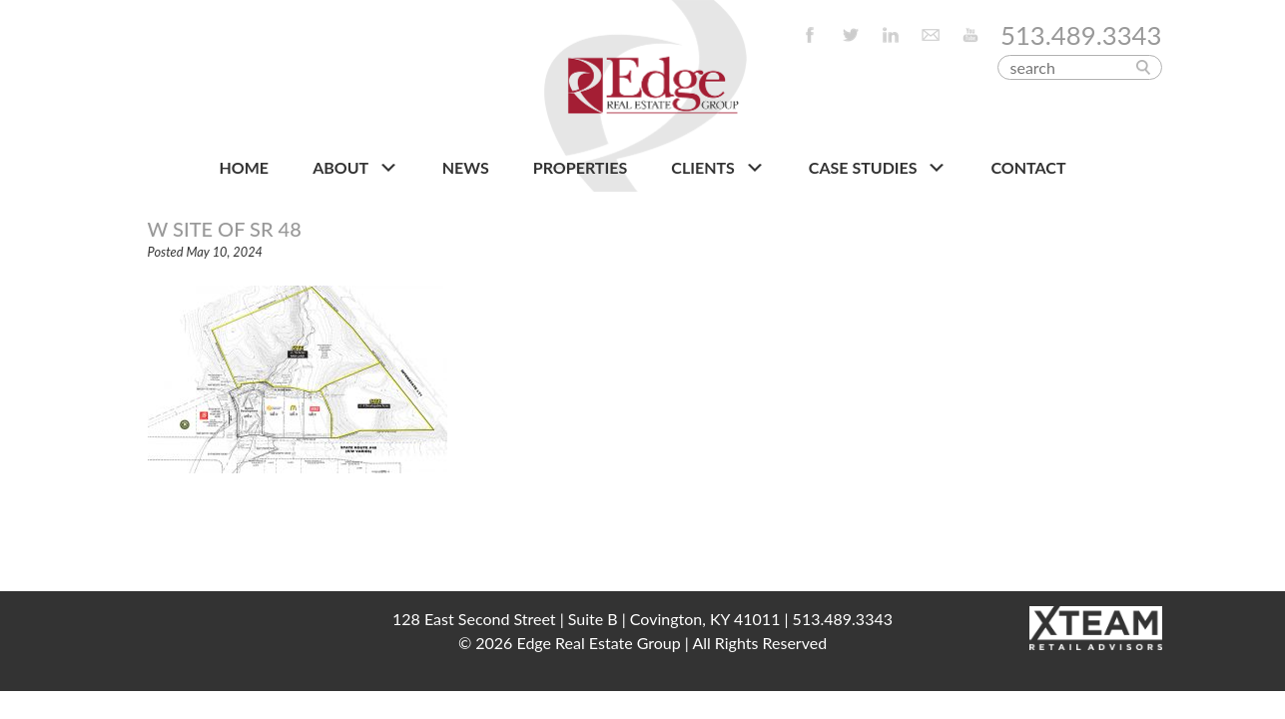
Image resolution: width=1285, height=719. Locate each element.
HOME (244, 167)
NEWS (465, 167)
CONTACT (1028, 167)
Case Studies (878, 168)
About (355, 168)
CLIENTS (717, 168)
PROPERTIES (580, 167)
